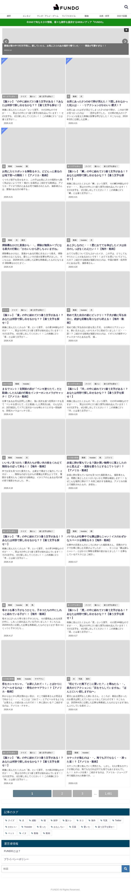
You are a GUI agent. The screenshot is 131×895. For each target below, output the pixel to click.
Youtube (19, 166)
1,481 (108, 792)
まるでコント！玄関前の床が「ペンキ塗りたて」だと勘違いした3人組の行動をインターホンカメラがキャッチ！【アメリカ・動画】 (33, 392)
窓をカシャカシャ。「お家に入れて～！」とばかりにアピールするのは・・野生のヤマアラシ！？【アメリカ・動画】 (33, 687)
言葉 (74, 826)
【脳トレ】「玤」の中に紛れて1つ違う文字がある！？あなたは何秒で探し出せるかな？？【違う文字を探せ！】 (97, 392)
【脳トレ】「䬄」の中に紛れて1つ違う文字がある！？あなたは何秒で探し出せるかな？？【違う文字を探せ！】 (97, 175)
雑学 (9, 16)
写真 (80, 678)
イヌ (24, 832)
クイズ (23, 96)
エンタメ (27, 16)
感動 (34, 820)
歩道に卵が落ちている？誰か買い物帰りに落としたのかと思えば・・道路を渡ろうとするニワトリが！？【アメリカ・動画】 (98, 466)
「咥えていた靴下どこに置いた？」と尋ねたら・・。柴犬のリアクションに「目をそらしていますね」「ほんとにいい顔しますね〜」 (98, 687)
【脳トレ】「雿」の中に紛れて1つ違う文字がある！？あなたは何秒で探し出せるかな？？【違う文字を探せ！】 (97, 613)
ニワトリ (108, 457)
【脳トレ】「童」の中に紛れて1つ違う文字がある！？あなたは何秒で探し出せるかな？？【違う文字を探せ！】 (32, 319)
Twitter (118, 820)
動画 (75, 96)
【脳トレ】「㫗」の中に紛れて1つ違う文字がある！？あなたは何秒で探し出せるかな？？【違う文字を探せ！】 (32, 540)
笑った (43, 826)
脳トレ (32, 96)
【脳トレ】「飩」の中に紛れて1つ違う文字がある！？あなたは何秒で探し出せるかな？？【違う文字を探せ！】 (32, 761)
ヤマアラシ (39, 678)
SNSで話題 (122, 16)
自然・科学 (104, 16)
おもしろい (59, 826)
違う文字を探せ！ (46, 96)
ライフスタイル (69, 16)
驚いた (87, 826)
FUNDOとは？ (12, 850)
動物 (87, 16)
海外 (93, 820)
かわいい (12, 826)
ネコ (81, 820)
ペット (11, 832)
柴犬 (23, 240)
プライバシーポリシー (16, 858)
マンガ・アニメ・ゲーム (47, 16)
